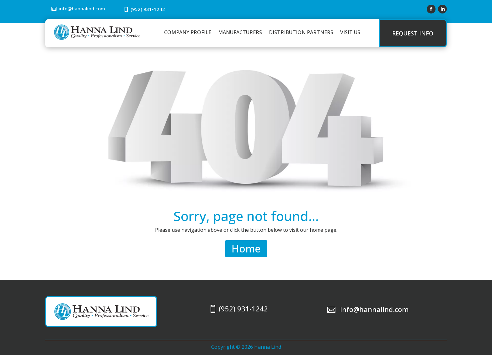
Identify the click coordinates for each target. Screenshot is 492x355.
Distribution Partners (301, 32)
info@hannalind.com (82, 8)
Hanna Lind (267, 346)
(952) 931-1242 (148, 9)
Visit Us (350, 32)
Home (246, 248)
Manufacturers (240, 32)
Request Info (412, 33)
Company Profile (187, 32)
